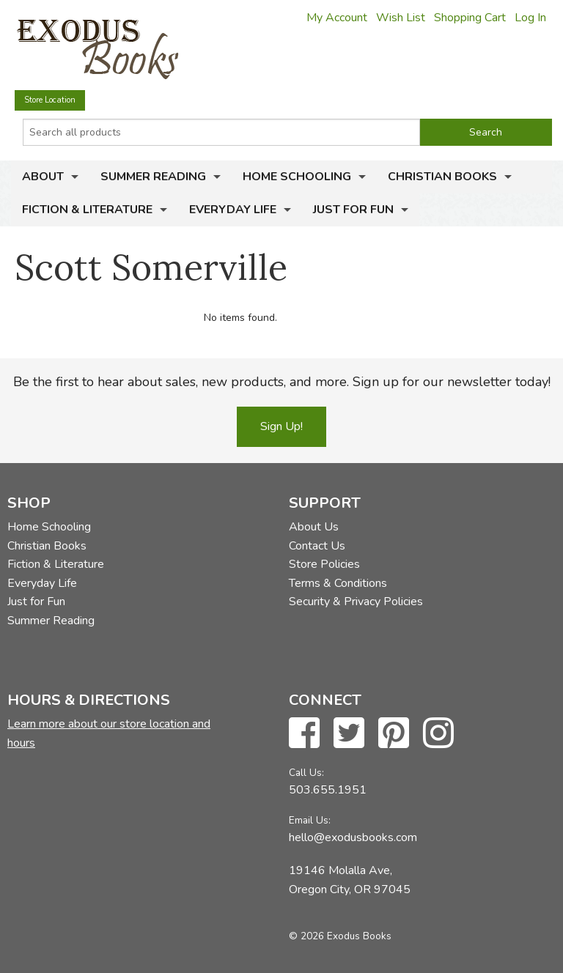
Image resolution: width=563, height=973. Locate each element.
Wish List (400, 18)
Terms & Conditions (338, 583)
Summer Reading (153, 177)
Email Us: (310, 820)
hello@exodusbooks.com (353, 837)
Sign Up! (281, 426)
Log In (530, 18)
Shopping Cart (470, 18)
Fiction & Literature (87, 209)
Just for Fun (353, 209)
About (43, 177)
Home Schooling (297, 177)
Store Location (50, 100)
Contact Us (317, 546)
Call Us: (306, 773)
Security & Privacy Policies (356, 601)
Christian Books (442, 177)
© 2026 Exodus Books (340, 936)
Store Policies (324, 564)
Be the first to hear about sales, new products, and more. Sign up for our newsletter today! (282, 382)
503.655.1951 (328, 790)
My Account (336, 18)
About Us (314, 527)
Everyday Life (232, 209)
